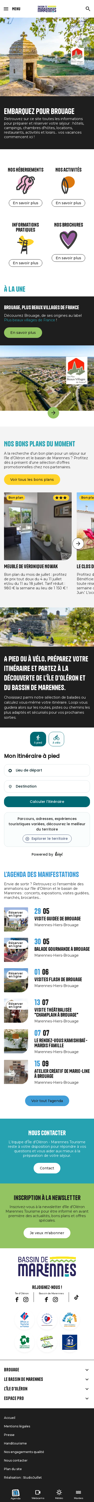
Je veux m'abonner (47, 1233)
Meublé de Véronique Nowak (31, 566)
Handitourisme (15, 1443)
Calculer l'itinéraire (47, 801)
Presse (9, 1435)
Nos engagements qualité (24, 1452)
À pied (38, 743)
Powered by (47, 854)
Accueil (9, 1418)
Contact (47, 1168)
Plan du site (13, 1469)
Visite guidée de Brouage (57, 918)
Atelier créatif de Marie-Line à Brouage (62, 1074)
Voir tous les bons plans (32, 479)
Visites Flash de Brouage (58, 979)
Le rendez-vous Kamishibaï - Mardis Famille (60, 1043)
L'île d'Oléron (15, 1389)
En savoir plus (25, 203)
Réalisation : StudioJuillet (23, 1477)
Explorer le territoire (50, 838)
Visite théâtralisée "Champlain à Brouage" (56, 1012)
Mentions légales (17, 1426)
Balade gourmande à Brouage (62, 949)
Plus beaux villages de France (29, 320)
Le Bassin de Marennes (23, 1379)
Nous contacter (16, 1460)
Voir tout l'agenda (47, 1101)
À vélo (56, 743)
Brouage (11, 1370)
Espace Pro (14, 1398)
